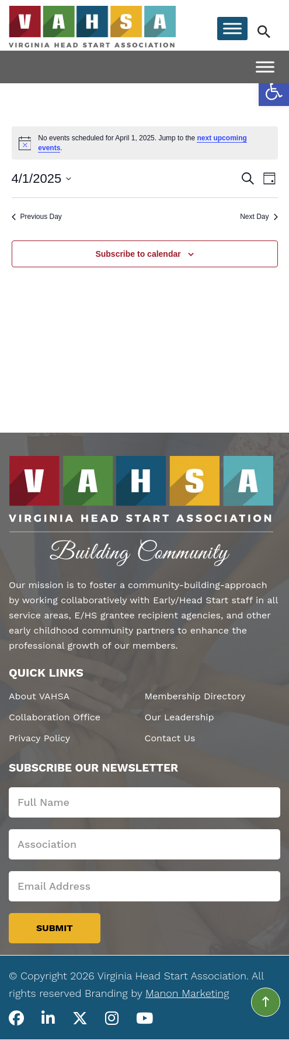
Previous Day (37, 217)
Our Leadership (179, 717)
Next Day (258, 217)
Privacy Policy (39, 738)
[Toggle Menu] (232, 28)
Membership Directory (195, 696)
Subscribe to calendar (137, 254)
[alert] (145, 143)
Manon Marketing (187, 993)
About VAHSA (39, 696)
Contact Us (170, 738)
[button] (274, 91)
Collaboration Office (54, 717)
